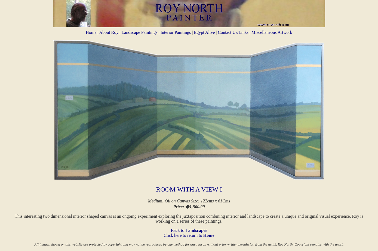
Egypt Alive (205, 32)
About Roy (109, 32)
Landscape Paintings (139, 32)
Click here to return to (189, 235)
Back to (189, 230)
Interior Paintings (176, 32)
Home (91, 32)
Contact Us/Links (233, 32)
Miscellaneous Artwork (271, 32)
